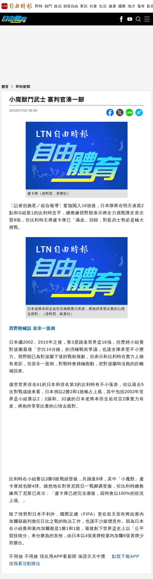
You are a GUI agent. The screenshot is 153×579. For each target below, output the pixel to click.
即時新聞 (23, 86)
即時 (38, 6)
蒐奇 (141, 6)
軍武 (83, 6)
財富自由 (71, 6)
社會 (93, 6)
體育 (5, 86)
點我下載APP (125, 556)
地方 (131, 6)
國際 (122, 6)
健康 (112, 6)
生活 (103, 6)
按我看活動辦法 (24, 563)
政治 (58, 6)
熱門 (48, 6)
